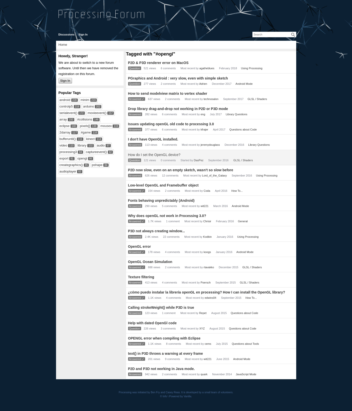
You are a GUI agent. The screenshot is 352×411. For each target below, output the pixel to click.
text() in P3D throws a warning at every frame (165, 354)
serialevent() (69, 113)
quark (204, 374)
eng (203, 114)
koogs (207, 252)
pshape (97, 165)
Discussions (66, 34)
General (243, 221)
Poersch (206, 282)
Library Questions (236, 114)
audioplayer (68, 171)
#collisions (84, 119)
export (64, 158)
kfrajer (204, 129)
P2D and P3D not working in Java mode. (161, 369)
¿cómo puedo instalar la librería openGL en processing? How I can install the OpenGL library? (206, 292)
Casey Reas (173, 392)
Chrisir (207, 221)
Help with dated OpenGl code (152, 323)
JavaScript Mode (246, 374)
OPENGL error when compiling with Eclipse (164, 338)
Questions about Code (243, 129)
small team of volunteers (218, 392)
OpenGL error (139, 246)
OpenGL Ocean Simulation (150, 262)
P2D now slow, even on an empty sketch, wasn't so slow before (180, 170)
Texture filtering (141, 277)
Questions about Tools (245, 343)
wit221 (205, 206)
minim (85, 100)
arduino (88, 106)
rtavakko (209, 267)
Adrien (203, 83)
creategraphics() (71, 165)
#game (86, 132)
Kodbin (207, 236)
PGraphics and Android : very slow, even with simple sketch (178, 78)
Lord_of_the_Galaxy (214, 175)
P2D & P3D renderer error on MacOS (158, 63)
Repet (202, 313)
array (63, 119)
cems (208, 343)
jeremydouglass (210, 144)
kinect (90, 139)
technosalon (211, 99)
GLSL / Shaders (257, 99)
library (82, 145)
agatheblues (206, 68)
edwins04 (210, 297)
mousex (106, 126)
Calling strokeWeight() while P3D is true (161, 308)
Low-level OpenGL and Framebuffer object (163, 185)
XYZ (202, 328)
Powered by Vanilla (180, 396)
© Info (163, 396)
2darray (65, 132)
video (63, 145)
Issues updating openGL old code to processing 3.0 (171, 124)
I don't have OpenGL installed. (153, 139)
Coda (207, 190)
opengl (82, 158)
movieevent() (97, 113)
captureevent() (96, 152)
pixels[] (85, 126)
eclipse (65, 126)
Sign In (83, 34)
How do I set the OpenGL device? (154, 155)
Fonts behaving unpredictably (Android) (161, 200)
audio (101, 145)
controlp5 (66, 106)
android (65, 100)
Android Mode (244, 83)
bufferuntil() (68, 139)
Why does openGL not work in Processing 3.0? (167, 216)
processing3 (68, 152)
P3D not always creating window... (156, 231)
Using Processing (251, 68)
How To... (237, 190)
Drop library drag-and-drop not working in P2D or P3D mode (178, 109)
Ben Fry (155, 392)
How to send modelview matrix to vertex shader (167, 94)
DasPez (199, 160)
